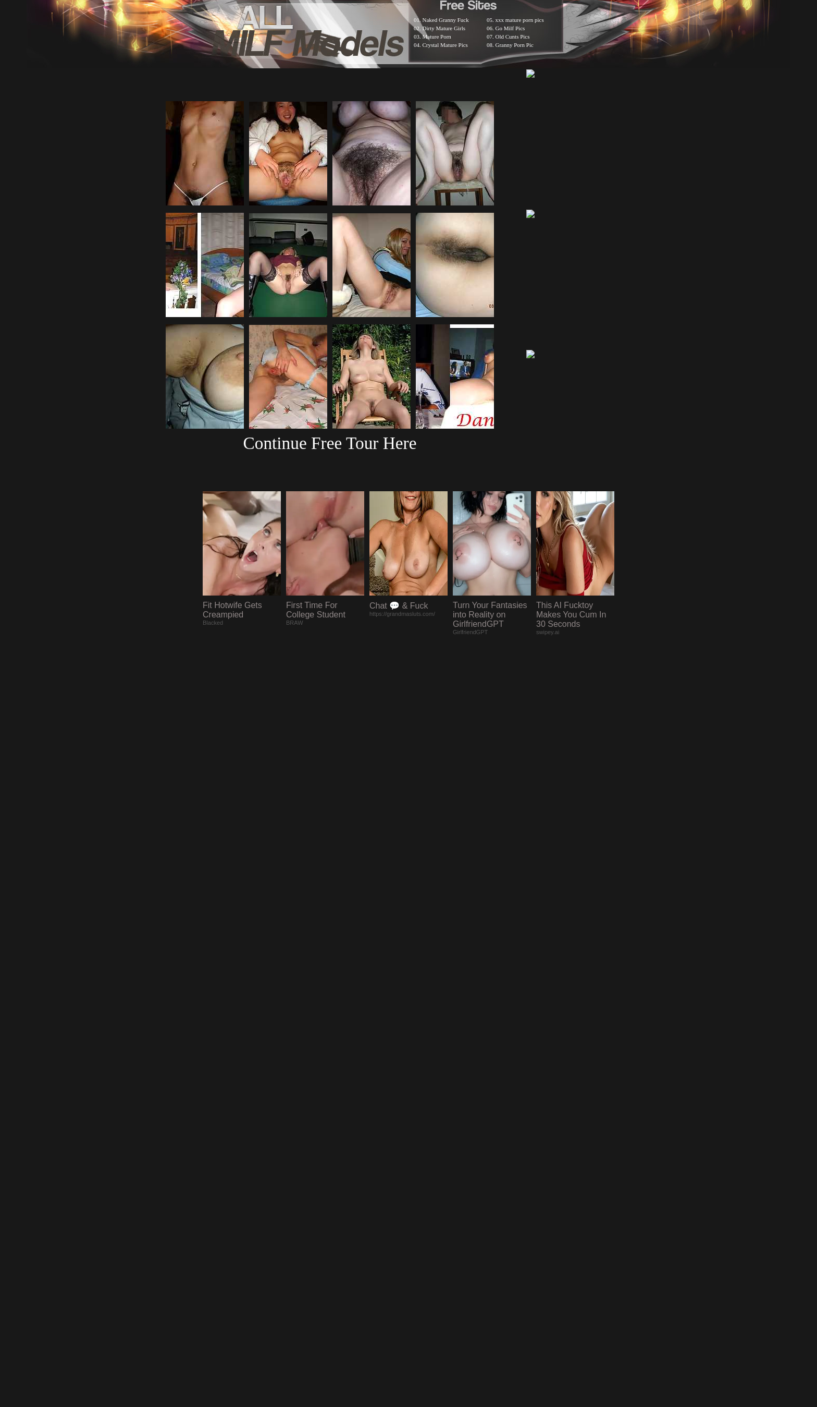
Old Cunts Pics (513, 36)
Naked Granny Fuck (446, 20)
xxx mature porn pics (520, 20)
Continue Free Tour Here (329, 443)
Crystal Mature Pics (445, 45)
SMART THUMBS (427, 1135)
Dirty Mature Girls (444, 28)
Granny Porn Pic (515, 45)
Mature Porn (437, 36)
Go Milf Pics (510, 28)
